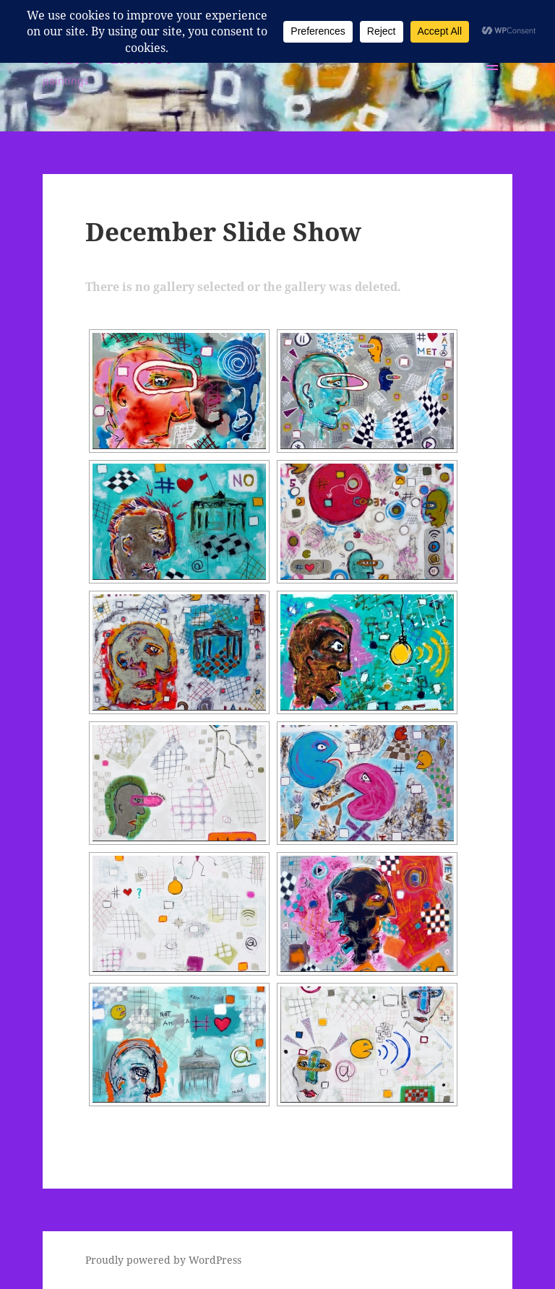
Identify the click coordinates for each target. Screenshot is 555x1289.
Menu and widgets (492, 85)
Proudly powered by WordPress (163, 1260)
